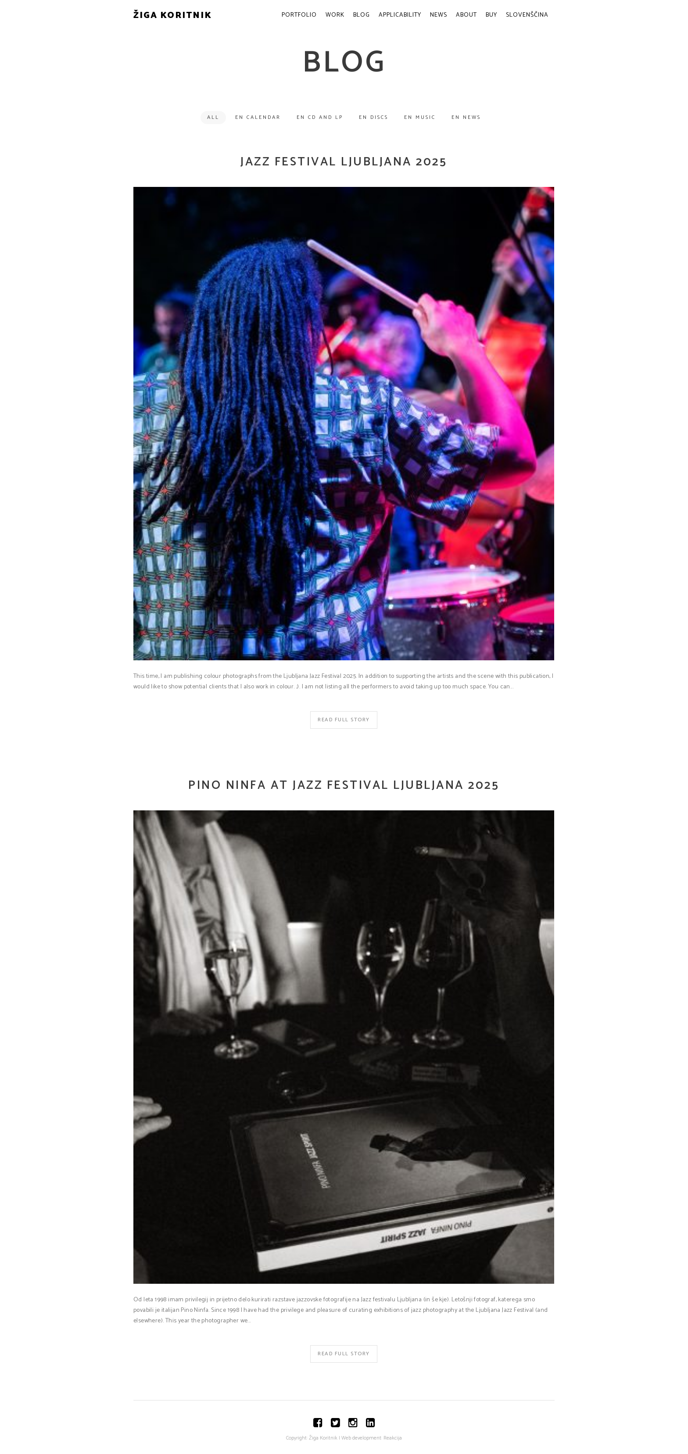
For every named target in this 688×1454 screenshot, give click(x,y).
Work (335, 15)
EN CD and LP (320, 117)
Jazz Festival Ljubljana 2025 (343, 162)
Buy (491, 15)
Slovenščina (527, 15)
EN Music (420, 117)
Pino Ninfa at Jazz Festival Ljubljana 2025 (343, 785)
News (438, 15)
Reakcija (392, 1438)
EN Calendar (258, 117)
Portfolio (299, 15)
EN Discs (373, 117)
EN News (466, 117)
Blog (361, 15)
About (466, 15)
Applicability (400, 15)
